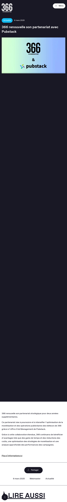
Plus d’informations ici (12, 455)
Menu (59, 6)
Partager (33, 470)
